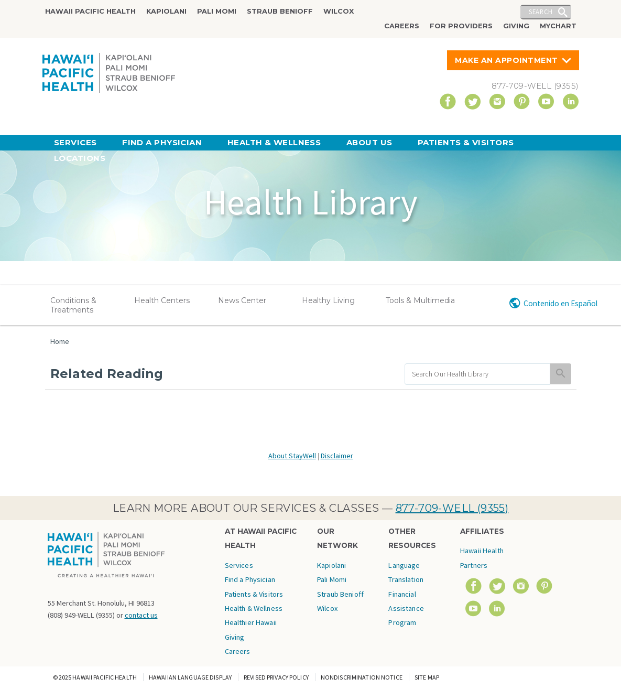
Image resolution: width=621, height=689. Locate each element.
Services (75, 142)
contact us (141, 615)
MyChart (558, 26)
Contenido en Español (560, 303)
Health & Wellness (274, 142)
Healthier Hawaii (251, 622)
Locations (79, 158)
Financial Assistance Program (405, 608)
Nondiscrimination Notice (361, 677)
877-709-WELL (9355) (452, 508)
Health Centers (162, 300)
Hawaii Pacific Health (90, 11)
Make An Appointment (506, 60)
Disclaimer (337, 455)
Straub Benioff (280, 11)
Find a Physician (162, 142)
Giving (516, 26)
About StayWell (292, 455)
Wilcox (338, 11)
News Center (242, 300)
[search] (478, 374)
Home (59, 341)
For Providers (461, 26)
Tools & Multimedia (420, 300)
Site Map (427, 677)
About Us (369, 142)
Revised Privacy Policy (276, 677)
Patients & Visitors (466, 142)
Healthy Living (328, 300)
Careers (401, 26)
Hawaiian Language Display (190, 677)
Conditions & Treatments (73, 305)
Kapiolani (166, 11)
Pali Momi (216, 11)
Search (541, 11)
